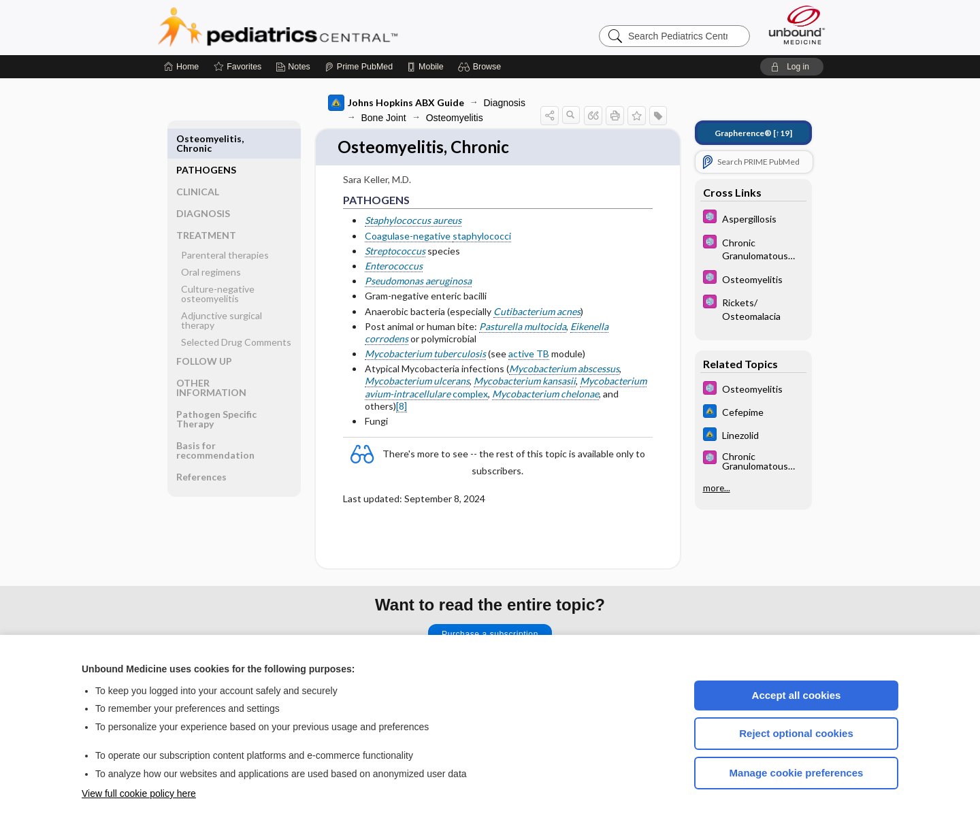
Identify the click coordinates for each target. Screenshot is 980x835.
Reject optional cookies (796, 733)
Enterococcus (394, 266)
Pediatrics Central (327, 27)
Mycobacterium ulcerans (417, 382)
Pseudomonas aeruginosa (418, 281)
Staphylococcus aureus (413, 221)
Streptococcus (395, 251)
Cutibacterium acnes (537, 312)
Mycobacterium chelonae (545, 394)
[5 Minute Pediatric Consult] (753, 218)
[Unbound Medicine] (797, 24)
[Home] (181, 66)
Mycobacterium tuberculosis (425, 354)
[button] (481, 66)
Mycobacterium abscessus (564, 369)
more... (716, 487)
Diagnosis (504, 102)
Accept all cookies (796, 695)
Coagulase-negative (409, 236)
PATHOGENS (206, 138)
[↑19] (753, 133)
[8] (401, 406)
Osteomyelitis (454, 117)
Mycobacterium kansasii (525, 382)
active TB (528, 354)
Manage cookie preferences (797, 773)
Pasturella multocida (522, 327)
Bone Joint (383, 117)
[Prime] (359, 66)
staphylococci (482, 236)
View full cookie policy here (139, 793)
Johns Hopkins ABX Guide (396, 103)
